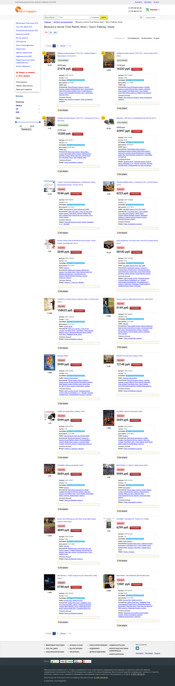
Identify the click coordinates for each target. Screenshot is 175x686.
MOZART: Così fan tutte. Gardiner (127, 356)
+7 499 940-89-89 (135, 8)
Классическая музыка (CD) (27, 31)
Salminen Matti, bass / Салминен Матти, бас (77, 608)
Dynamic (125, 436)
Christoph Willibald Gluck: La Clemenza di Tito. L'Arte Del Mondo (137, 182)
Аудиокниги (21, 49)
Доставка (147, 2)
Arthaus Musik (68, 326)
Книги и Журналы (23, 66)
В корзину (77, 69)
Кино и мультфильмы (24, 45)
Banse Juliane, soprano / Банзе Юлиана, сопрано (136, 273)
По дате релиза (146, 38)
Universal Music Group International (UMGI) (77, 209)
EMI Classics (127, 487)
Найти (103, 17)
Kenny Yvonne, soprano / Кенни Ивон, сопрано (75, 386)
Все (46, 32)
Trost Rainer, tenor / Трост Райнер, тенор (73, 157)
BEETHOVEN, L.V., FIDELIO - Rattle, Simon (130, 465)
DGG (65, 85)
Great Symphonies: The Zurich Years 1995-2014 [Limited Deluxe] (137, 240)
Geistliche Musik (128, 161)
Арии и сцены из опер (130, 278)
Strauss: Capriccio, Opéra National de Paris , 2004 (133, 299)
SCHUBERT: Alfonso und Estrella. (127, 411)
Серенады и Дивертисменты (141, 284)
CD (51, 32)
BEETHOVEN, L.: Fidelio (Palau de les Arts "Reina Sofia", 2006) (77, 575)
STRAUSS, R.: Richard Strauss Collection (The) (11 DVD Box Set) (77, 299)
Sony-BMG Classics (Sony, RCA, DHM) (134, 209)
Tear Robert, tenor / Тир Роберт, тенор (76, 330)
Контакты (138, 2)
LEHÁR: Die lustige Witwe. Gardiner (68, 411)
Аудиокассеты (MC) (24, 56)
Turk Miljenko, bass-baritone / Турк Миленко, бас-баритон (75, 274)
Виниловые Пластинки (55, 645)
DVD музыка (21, 42)
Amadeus (60, 356)
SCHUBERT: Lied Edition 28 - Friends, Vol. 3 (131, 519)
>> (70, 46)
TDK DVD (125, 324)
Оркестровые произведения (127, 282)
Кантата (136, 163)
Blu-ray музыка (22, 38)
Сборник (84, 393)
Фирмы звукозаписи (24, 86)
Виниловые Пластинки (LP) (27, 23)
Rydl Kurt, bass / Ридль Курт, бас (78, 548)
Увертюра (137, 286)
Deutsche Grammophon (71, 378)
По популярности (133, 38)
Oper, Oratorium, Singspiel (72, 99)
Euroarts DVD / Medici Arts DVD (73, 600)
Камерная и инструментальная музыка (136, 613)
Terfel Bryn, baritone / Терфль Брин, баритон (78, 444)
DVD (55, 32)
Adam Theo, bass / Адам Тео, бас (78, 211)
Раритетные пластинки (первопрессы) (25, 61)
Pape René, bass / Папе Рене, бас (136, 606)
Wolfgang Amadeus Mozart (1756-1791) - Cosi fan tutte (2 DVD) (137, 53)
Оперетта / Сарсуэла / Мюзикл (74, 282)
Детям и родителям (24, 53)
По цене (156, 38)
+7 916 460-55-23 (135, 11)
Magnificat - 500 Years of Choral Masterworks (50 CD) (134, 118)
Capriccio (66, 268)
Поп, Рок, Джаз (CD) (24, 27)
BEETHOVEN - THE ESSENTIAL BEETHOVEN (131, 575)
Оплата (156, 2)
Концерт (143, 280)
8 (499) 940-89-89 (138, 674)
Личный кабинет (151, 17)
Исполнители (21, 82)
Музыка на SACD (23, 34)
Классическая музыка (55, 652)
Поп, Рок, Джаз (52, 648)
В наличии (95, 17)
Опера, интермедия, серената (73, 162)
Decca (125, 147)
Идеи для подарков (24, 89)
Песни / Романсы (129, 552)
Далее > (63, 46)
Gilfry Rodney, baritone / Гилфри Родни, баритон (136, 93)
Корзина (155, 10)
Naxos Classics (127, 541)
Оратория (143, 163)
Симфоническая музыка (126, 286)
